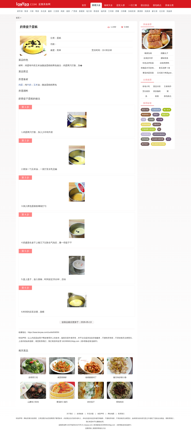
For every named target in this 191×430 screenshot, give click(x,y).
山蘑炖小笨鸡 (33, 402)
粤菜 (37, 11)
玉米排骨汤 (146, 134)
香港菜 (96, 11)
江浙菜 (56, 11)
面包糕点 (157, 5)
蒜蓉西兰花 (33, 377)
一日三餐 (133, 5)
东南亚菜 (132, 11)
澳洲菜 (140, 11)
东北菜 (43, 11)
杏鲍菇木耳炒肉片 (148, 68)
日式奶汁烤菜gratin (165, 73)
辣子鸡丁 (145, 144)
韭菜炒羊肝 (148, 58)
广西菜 (74, 11)
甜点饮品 (145, 5)
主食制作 (167, 86)
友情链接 (80, 414)
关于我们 (70, 414)
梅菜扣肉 (148, 53)
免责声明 (100, 414)
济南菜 (151, 119)
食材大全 (108, 5)
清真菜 (147, 11)
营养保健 (145, 139)
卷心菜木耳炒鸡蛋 (158, 144)
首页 (84, 5)
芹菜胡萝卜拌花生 (148, 129)
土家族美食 (156, 110)
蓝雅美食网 (44, 4)
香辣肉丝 (120, 402)
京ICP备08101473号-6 (75, 425)
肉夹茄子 (91, 402)
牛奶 (29, 85)
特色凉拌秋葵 (148, 63)
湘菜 (68, 11)
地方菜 (89, 11)
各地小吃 (146, 86)
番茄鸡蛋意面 (148, 73)
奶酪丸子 (164, 53)
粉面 (157, 96)
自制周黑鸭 (164, 63)
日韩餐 (123, 11)
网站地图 (111, 414)
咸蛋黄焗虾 (62, 377)
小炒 (143, 119)
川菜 (32, 11)
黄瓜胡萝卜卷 (164, 68)
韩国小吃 (165, 114)
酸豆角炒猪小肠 (119, 377)
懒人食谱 (167, 110)
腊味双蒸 (164, 58)
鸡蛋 (21, 85)
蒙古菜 (154, 11)
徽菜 (50, 11)
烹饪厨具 (146, 91)
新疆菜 (81, 11)
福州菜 (103, 11)
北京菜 (162, 11)
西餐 (117, 11)
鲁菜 (26, 11)
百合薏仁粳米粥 (157, 139)
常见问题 (90, 414)
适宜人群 (120, 5)
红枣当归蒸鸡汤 (159, 134)
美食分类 (169, 5)
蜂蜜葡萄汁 (146, 114)
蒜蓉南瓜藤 (146, 124)
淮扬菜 (169, 11)
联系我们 (121, 414)
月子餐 (159, 119)
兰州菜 (111, 11)
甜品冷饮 (157, 86)
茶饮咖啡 (157, 91)
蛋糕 (59, 38)
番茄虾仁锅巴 (62, 402)
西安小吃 (145, 110)
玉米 (35, 85)
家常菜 (20, 11)
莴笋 (168, 139)
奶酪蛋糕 (157, 124)
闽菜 (62, 11)
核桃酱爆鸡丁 (91, 377)
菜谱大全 (96, 5)
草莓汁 (156, 114)
